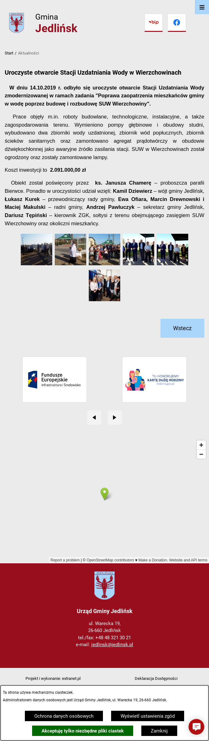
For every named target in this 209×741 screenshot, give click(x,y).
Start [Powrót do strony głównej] (9, 53)
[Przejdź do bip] (153, 23)
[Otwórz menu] (202, 7)
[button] (36, 264)
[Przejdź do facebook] (177, 23)
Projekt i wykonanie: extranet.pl (53, 678)
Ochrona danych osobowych (63, 716)
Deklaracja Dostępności (156, 678)
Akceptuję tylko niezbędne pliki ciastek (83, 731)
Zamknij (159, 731)
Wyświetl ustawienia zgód (148, 716)
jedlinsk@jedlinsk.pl (112, 644)
